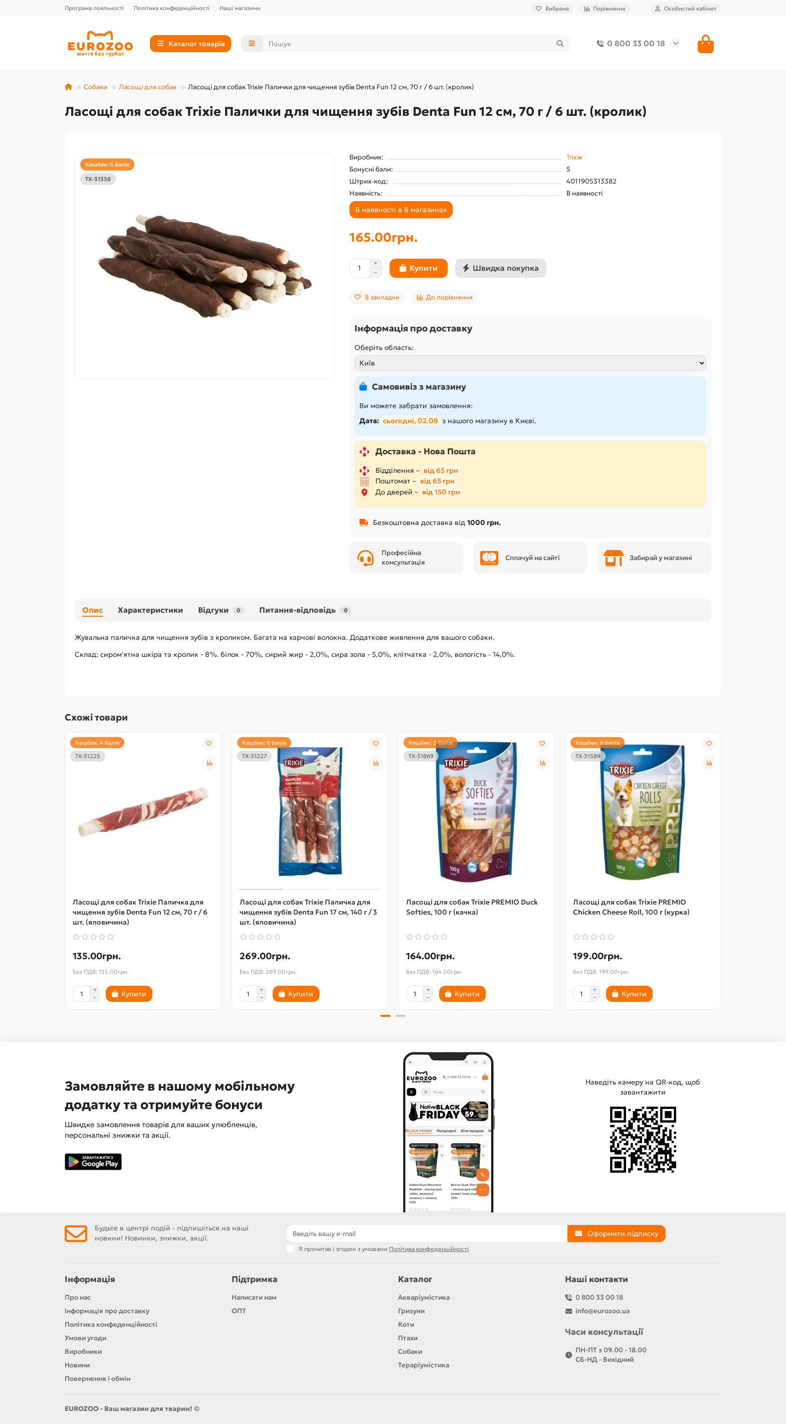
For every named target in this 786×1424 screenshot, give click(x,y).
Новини (77, 1365)
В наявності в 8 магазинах (401, 209)
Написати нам (254, 1297)
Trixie (574, 157)
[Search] (417, 43)
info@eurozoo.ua (602, 1311)
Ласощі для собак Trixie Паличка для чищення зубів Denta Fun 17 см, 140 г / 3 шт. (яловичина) (308, 912)
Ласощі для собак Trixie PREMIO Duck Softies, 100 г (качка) (472, 907)
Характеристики (150, 610)
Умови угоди (85, 1338)
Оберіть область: (384, 347)
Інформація (90, 1279)
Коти (406, 1324)
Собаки (95, 87)
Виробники (83, 1351)
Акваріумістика (424, 1297)
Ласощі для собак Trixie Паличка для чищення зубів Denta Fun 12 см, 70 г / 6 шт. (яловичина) (140, 912)
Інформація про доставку (107, 1311)
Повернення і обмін (97, 1378)
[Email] (427, 1233)
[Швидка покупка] (500, 268)
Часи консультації (604, 1332)
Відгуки (221, 610)
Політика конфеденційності (172, 8)
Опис (92, 610)
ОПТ (239, 1311)
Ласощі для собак (147, 87)
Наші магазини (240, 8)
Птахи (408, 1338)
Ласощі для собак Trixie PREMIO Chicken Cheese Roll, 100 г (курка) (631, 907)
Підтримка (255, 1279)
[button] (385, 1016)
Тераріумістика (423, 1365)
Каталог (415, 1279)
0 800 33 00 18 (629, 43)
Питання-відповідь (305, 610)
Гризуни (411, 1311)
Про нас (78, 1297)
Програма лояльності (94, 8)
